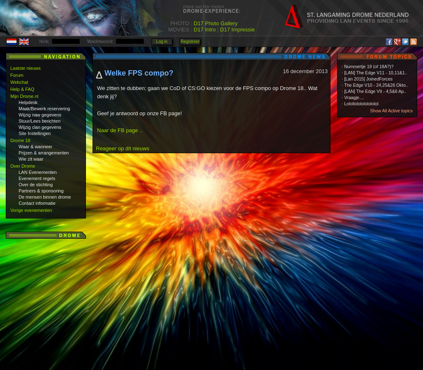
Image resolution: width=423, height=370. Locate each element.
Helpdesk (28, 102)
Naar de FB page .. (120, 130)
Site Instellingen (35, 133)
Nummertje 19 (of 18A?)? (369, 66)
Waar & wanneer (35, 146)
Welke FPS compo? (139, 73)
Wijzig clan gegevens (40, 127)
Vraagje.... (354, 97)
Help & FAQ (22, 89)
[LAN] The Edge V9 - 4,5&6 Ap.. (375, 91)
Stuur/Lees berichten (40, 121)
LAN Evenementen (38, 172)
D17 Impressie (237, 29)
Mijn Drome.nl (24, 96)
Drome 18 (20, 140)
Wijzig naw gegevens (40, 114)
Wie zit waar (31, 159)
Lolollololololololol (361, 103)
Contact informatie (37, 203)
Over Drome (22, 166)
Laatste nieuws (25, 68)
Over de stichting (36, 184)
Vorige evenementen (31, 210)
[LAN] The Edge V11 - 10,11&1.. (375, 72)
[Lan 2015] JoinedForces (368, 78)
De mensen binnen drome (45, 196)
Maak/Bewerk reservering (44, 108)
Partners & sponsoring (41, 190)
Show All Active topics (391, 110)
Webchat (19, 82)
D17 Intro (205, 29)
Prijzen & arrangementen (44, 152)
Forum (17, 75)
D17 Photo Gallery (216, 23)
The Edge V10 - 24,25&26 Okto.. (376, 85)
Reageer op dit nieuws (122, 148)
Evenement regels (37, 178)
